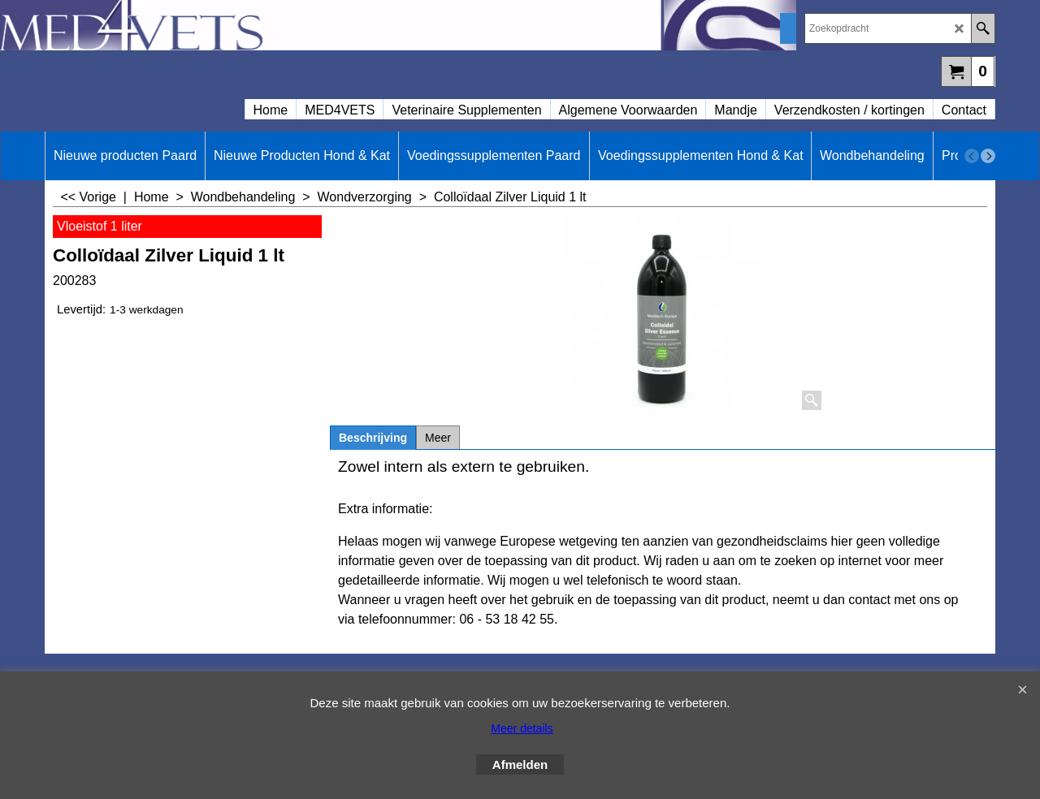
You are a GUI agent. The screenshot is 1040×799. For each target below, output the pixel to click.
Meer (438, 437)
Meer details (521, 728)
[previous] (971, 156)
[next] (988, 156)
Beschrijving (373, 437)
